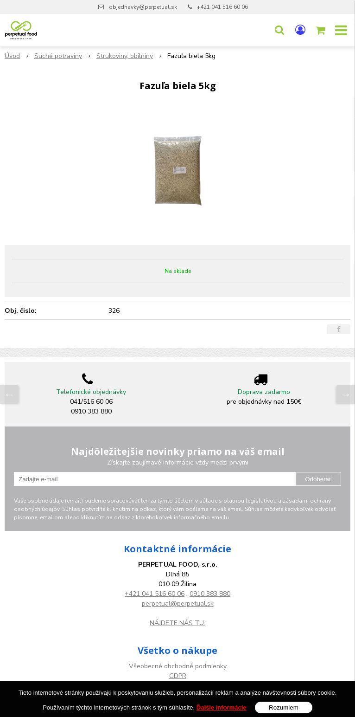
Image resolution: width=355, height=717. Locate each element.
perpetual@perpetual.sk (178, 603)
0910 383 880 (210, 593)
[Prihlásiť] (300, 30)
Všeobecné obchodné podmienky (178, 666)
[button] (279, 30)
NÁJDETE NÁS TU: (177, 623)
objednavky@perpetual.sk (143, 7)
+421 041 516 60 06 (222, 7)
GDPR (177, 676)
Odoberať (318, 479)
